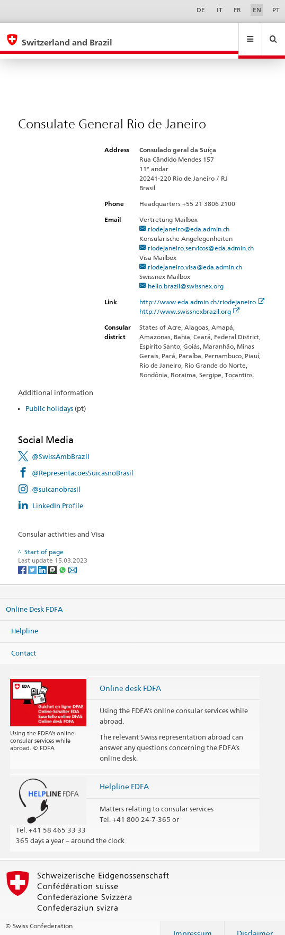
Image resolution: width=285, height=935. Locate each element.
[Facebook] (23, 559)
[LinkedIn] (43, 559)
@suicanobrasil (56, 479)
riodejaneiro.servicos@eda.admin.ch (201, 238)
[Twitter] (33, 559)
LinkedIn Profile (57, 495)
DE (201, 10)
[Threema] (53, 559)
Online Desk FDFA (34, 598)
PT (276, 10)
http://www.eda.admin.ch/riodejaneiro (202, 291)
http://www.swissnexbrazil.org (189, 301)
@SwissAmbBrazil (61, 446)
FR (237, 10)
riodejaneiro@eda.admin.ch (188, 219)
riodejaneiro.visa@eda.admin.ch (195, 257)
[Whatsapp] (63, 559)
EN (257, 10)
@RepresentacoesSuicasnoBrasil (82, 463)
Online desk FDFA (130, 678)
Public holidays (49, 398)
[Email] (72, 559)
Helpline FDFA (124, 776)
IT (219, 10)
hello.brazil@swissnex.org (186, 276)
